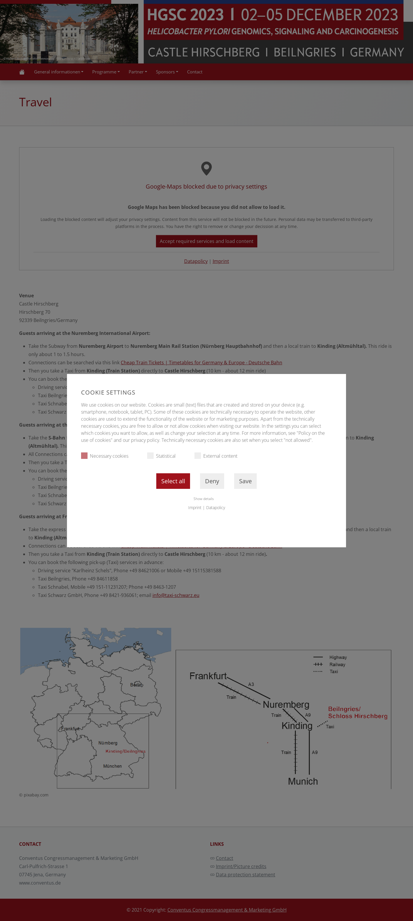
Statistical (161, 455)
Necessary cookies (104, 455)
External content (215, 455)
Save (245, 481)
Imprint (195, 507)
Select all (173, 481)
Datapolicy (215, 507)
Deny (212, 481)
